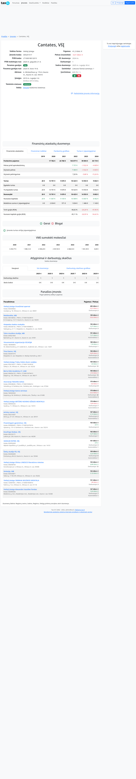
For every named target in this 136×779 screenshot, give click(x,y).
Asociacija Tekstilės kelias (14, 402)
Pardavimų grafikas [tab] (61, 171)
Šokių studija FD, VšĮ (12, 472)
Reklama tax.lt (80, 530)
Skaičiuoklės (34, 3)
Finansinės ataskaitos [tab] (15, 171)
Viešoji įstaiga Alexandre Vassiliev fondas (20, 509)
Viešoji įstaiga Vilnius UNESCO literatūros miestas (24, 482)
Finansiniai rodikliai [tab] (38, 171)
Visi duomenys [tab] (42, 288)
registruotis (125, 46)
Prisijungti (120, 3)
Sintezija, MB (9, 491)
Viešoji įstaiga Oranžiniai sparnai (17, 326)
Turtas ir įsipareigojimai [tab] (86, 171)
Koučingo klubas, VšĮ (12, 452)
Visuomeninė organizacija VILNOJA (18, 362)
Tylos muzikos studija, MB (14, 353)
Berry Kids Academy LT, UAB (15, 391)
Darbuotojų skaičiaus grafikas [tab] (78, 288)
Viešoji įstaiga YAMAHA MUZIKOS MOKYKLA (21, 500)
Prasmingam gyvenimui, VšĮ (15, 443)
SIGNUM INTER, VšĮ (11, 461)
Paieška (54, 3)
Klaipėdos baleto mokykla (14, 344)
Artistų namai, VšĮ (11, 432)
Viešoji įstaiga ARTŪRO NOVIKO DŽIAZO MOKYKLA (24, 422)
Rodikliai (45, 3)
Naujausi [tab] (15, 288)
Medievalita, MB (10, 335)
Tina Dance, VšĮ (10, 371)
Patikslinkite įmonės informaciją (85, 93)
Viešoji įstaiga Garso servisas (15, 411)
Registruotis (130, 3)
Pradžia (4, 36)
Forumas (15, 3)
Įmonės (24, 3)
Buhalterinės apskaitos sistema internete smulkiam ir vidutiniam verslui (68, 532)
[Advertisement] (21, 137)
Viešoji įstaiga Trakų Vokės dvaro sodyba (20, 382)
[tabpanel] (51, 206)
